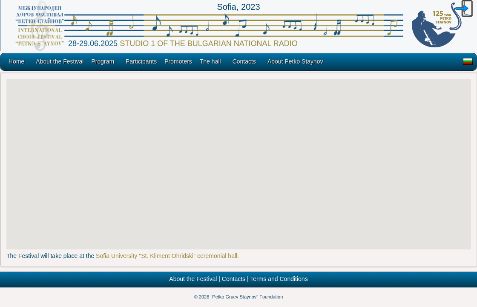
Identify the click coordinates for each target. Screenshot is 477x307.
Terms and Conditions (278, 278)
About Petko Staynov (295, 61)
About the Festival (59, 61)
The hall (210, 61)
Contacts (244, 61)
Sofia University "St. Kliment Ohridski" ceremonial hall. (167, 255)
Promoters (178, 61)
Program (102, 61)
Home (16, 61)
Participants (141, 61)
